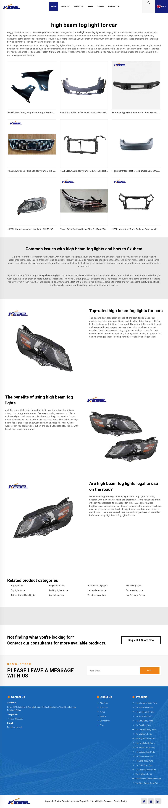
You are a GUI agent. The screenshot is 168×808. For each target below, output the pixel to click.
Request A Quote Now (141, 640)
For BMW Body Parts (144, 765)
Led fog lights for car (59, 590)
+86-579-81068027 (15, 719)
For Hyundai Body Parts (145, 770)
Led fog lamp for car (97, 590)
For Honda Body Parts (145, 743)
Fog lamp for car (57, 585)
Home (53, 6)
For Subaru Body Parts (145, 752)
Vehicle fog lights (134, 585)
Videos (100, 6)
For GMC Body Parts (144, 721)
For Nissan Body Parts (145, 747)
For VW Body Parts (143, 734)
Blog (102, 725)
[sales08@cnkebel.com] (14, 727)
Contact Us (113, 6)
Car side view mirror (97, 595)
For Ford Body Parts (144, 707)
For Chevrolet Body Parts (146, 703)
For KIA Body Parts (143, 774)
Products (78, 6)
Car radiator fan (56, 595)
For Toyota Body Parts (145, 738)
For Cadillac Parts (143, 725)
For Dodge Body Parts (144, 712)
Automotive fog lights (97, 585)
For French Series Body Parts (148, 778)
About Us (65, 6)
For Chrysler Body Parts (145, 730)
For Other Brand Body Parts (147, 783)
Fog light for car (18, 590)
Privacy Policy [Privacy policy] (120, 801)
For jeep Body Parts (144, 716)
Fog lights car (17, 585)
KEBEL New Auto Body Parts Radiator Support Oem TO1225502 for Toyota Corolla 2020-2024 (107, 171)
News (90, 6)
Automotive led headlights (23, 595)
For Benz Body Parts (144, 761)
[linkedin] (158, 801)
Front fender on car (135, 590)
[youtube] (151, 801)
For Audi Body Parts (144, 756)
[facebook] (144, 801)
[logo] (11, 6)
